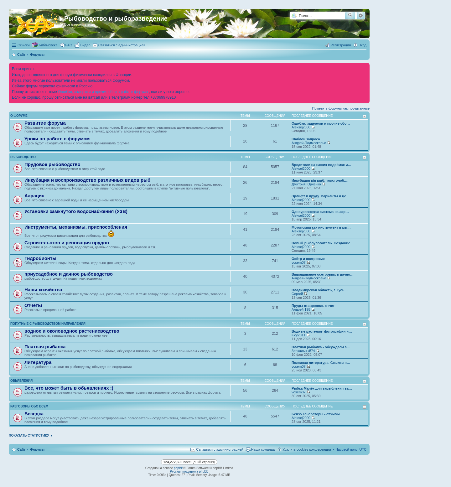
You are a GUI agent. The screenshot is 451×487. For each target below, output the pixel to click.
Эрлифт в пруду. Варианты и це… (321, 196)
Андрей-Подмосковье (309, 143)
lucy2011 (298, 335)
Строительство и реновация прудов (66, 242)
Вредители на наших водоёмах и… (321, 165)
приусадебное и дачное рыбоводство (68, 274)
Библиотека (48, 45)
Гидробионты (40, 258)
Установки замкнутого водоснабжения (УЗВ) (75, 211)
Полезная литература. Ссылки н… (321, 363)
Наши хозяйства (43, 289)
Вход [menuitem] (362, 45)
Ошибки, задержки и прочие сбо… (321, 123)
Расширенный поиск (360, 15)
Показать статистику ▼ (31, 435)
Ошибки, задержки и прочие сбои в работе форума (103, 92)
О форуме (19, 115)
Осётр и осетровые (308, 259)
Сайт (21, 449)
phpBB (178, 468)
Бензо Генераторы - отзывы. (316, 414)
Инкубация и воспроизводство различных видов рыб (87, 180)
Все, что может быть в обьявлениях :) (68, 388)
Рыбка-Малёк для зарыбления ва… (322, 388)
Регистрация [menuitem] (341, 45)
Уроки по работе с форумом (57, 138)
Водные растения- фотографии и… (322, 331)
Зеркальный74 (303, 351)
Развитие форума (45, 123)
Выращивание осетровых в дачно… (323, 274)
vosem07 (299, 262)
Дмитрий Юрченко (306, 184)
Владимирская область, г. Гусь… (320, 290)
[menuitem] (83, 45)
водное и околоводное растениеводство (71, 331)
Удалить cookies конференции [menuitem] (307, 449)
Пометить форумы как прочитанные (341, 108)
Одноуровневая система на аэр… (320, 212)
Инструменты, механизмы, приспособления (75, 227)
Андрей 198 (301, 309)
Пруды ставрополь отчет (313, 306)
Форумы (37, 449)
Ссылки (24, 45)
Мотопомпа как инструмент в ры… (321, 227)
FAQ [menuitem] (68, 45)
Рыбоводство (23, 157)
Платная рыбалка (44, 346)
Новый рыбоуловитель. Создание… (323, 243)
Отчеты (33, 305)
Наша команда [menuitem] (263, 449)
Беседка (34, 413)
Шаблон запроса (306, 139)
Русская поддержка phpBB (189, 471)
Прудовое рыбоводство (52, 164)
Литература (37, 362)
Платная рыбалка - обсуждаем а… (321, 347)
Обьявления (21, 380)
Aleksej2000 (301, 127)
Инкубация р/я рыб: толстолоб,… (320, 180)
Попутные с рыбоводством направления (48, 323)
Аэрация (34, 195)
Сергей (297, 294)
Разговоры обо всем (29, 406)
